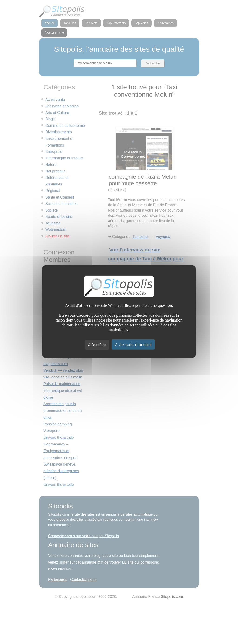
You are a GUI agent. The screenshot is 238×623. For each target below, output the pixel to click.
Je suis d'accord (133, 344)
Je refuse (97, 345)
